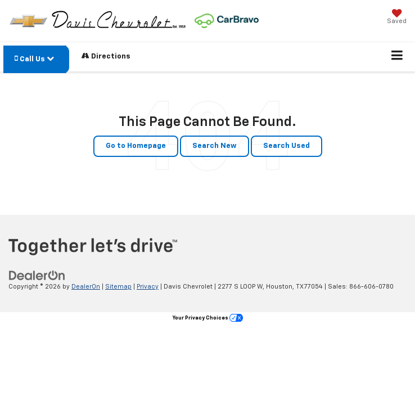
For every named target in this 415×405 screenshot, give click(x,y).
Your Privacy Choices (208, 318)
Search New (214, 146)
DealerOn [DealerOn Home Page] (85, 287)
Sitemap (118, 287)
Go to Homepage (136, 146)
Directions (106, 56)
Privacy (148, 287)
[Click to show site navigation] (397, 56)
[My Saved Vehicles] (397, 18)
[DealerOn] (37, 275)
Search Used (286, 146)
